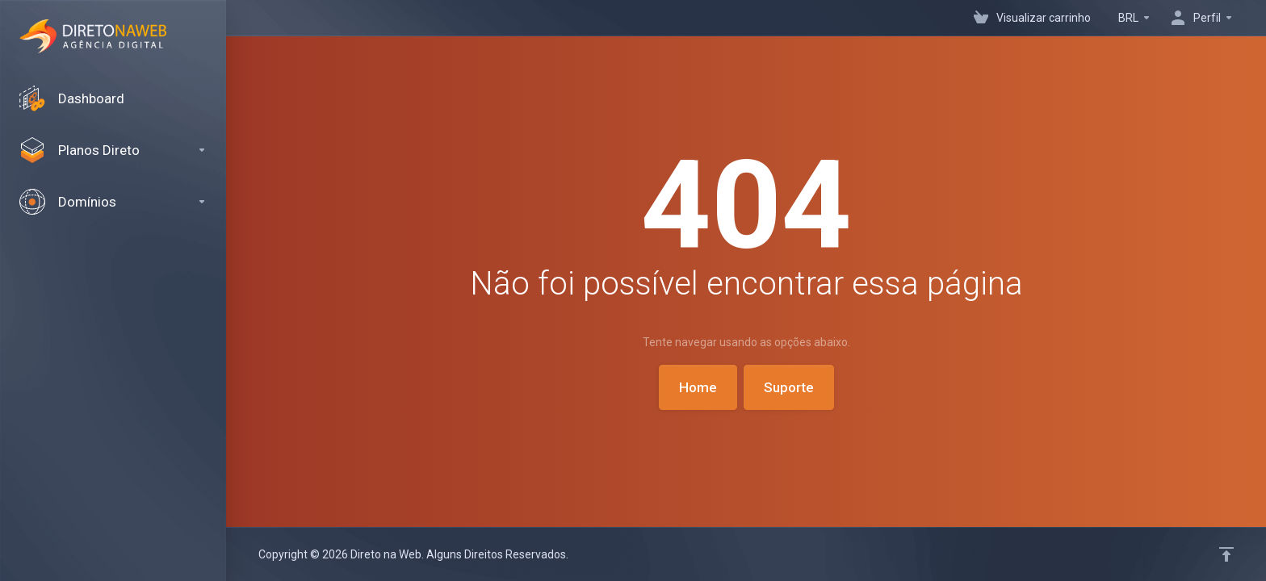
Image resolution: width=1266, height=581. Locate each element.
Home (698, 387)
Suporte (789, 387)
